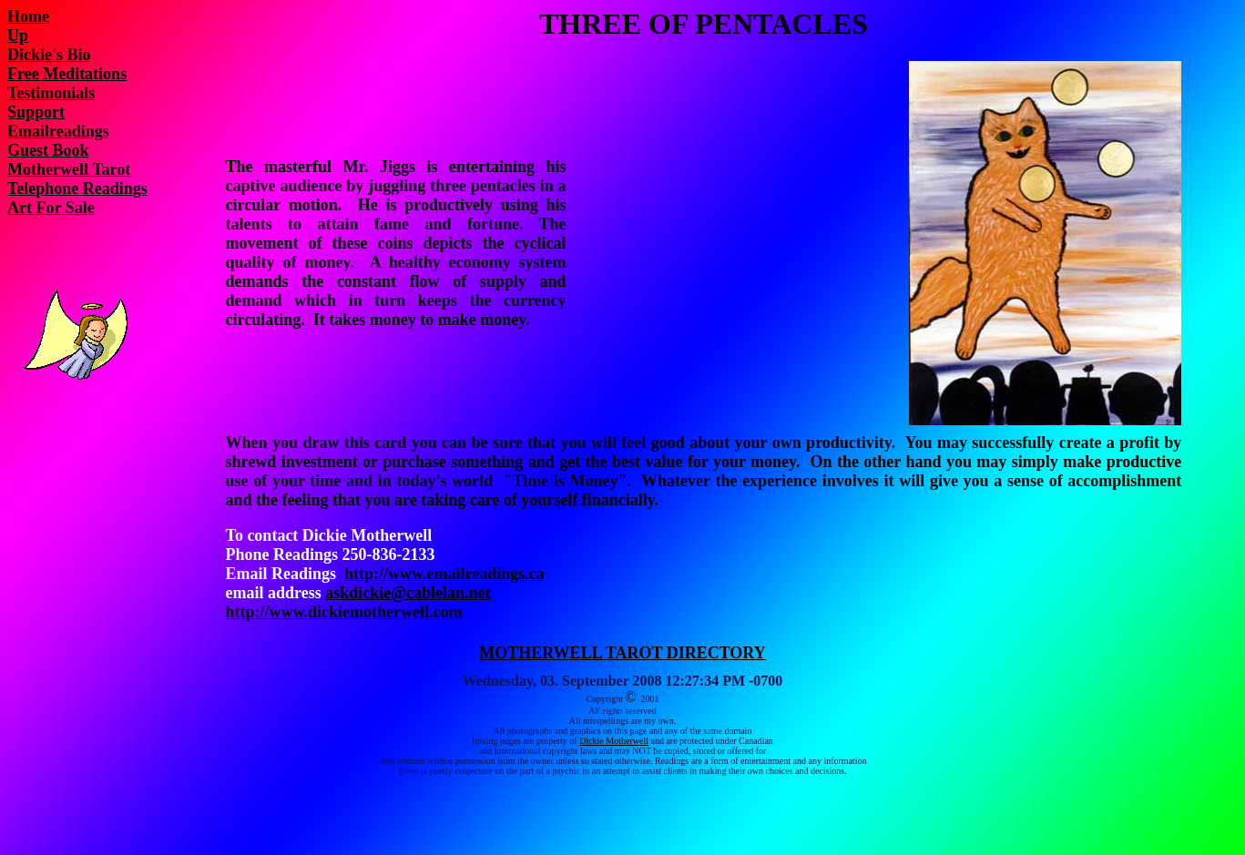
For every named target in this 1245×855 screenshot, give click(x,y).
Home (28, 16)
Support (36, 112)
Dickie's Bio (49, 55)
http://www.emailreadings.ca (444, 574)
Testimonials (51, 93)
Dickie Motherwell (613, 741)
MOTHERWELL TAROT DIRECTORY (622, 653)
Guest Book (48, 150)
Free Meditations (67, 74)
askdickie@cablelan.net (407, 593)
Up (17, 35)
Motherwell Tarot (68, 169)
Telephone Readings (77, 188)
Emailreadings (58, 131)
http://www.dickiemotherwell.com (344, 612)
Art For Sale (51, 207)
